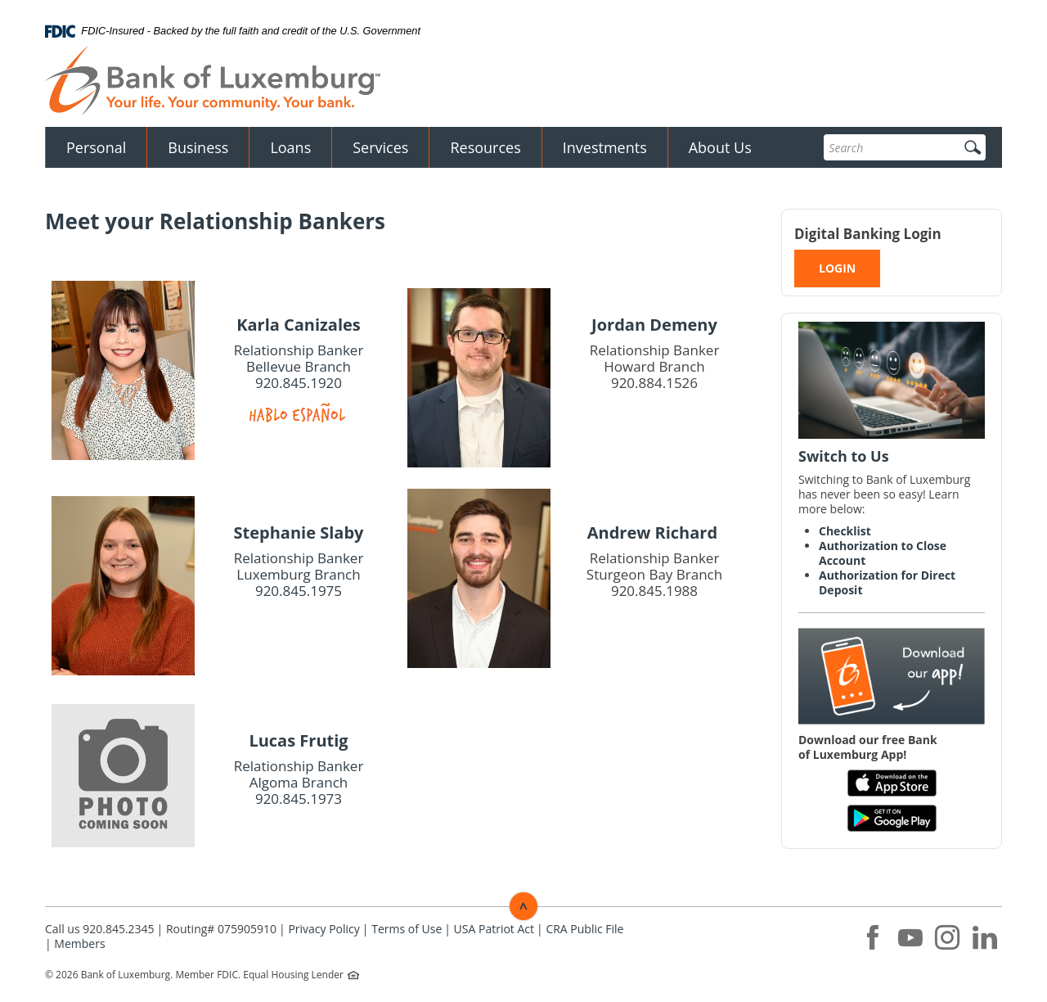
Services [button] (380, 147)
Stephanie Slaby (299, 532)
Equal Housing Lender (294, 975)
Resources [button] (485, 147)
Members (79, 943)
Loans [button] (290, 147)
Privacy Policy (323, 929)
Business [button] (198, 147)
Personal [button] (96, 147)
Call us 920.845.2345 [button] (100, 929)
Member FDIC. (207, 975)
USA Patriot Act (494, 929)
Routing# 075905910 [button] (221, 929)
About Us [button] (720, 147)
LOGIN (837, 268)
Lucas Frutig (298, 740)
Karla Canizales (298, 325)
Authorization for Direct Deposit (887, 582)
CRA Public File (584, 929)
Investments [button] (605, 147)
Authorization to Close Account (882, 553)
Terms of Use (406, 929)
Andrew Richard (654, 532)
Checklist (845, 531)
